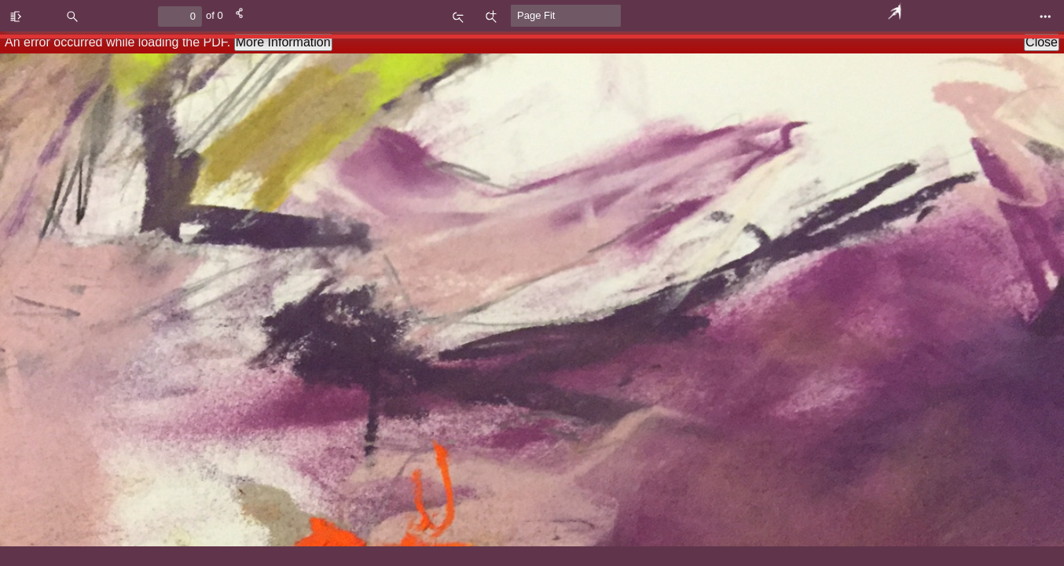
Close (1041, 42)
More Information (283, 42)
